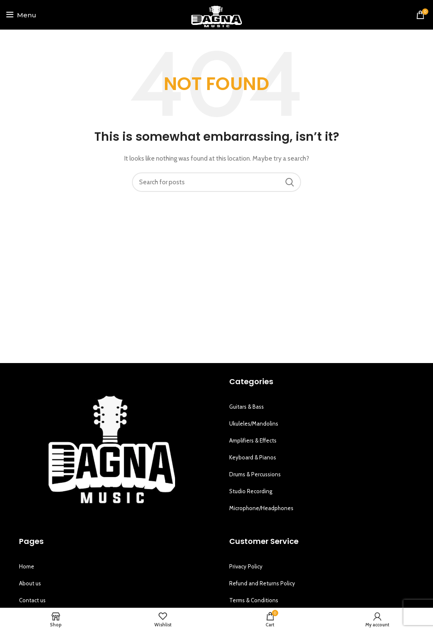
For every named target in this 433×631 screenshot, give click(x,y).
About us (30, 583)
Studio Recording (250, 491)
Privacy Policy (246, 566)
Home (26, 566)
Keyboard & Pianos (252, 457)
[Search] (216, 182)
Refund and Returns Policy (262, 583)
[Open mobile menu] (21, 14)
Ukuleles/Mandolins (253, 423)
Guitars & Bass (246, 406)
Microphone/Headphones (261, 508)
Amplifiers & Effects (253, 440)
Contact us (32, 600)
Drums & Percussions (255, 474)
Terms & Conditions (253, 600)
